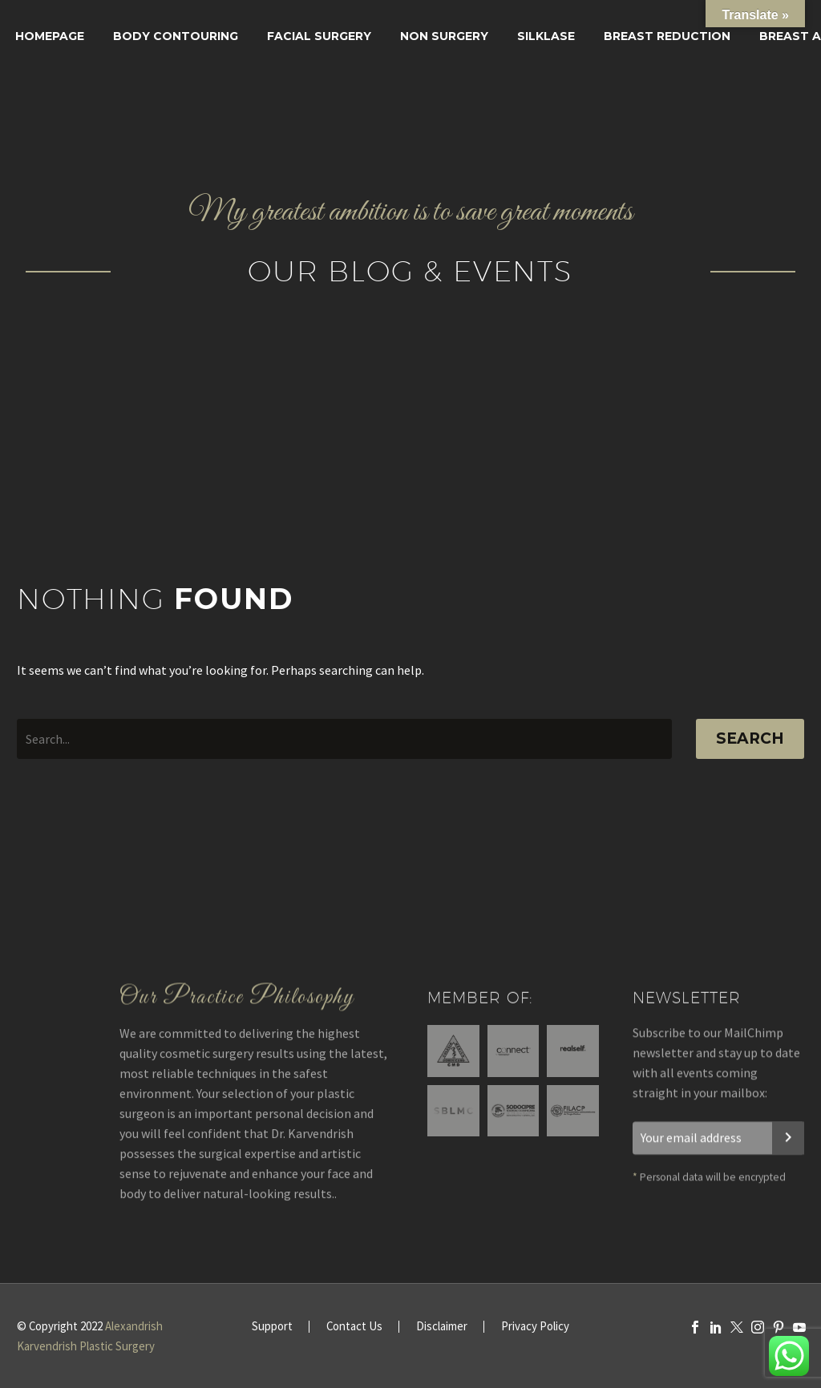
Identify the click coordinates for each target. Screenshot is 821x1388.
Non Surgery (444, 36)
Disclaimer (441, 1327)
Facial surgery (319, 36)
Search (750, 738)
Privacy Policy (535, 1327)
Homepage (49, 36)
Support (272, 1327)
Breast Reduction (667, 36)
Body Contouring (175, 36)
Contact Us (354, 1327)
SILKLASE (546, 36)
